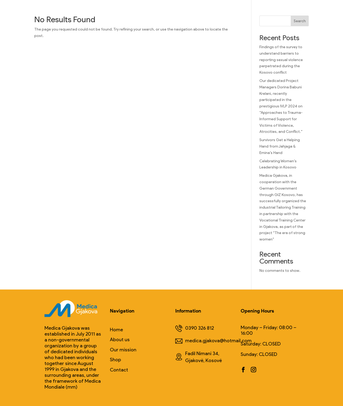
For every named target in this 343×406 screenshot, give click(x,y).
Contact (119, 370)
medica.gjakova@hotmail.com (209, 341)
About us (120, 340)
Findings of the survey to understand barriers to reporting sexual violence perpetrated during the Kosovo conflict (281, 60)
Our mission (123, 350)
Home (116, 330)
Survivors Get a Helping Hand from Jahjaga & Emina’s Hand (279, 146)
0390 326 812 (194, 328)
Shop (115, 360)
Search (300, 21)
